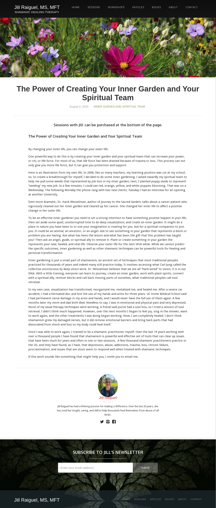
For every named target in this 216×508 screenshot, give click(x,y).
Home (76, 7)
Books (156, 7)
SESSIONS (94, 7)
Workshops (116, 7)
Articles (138, 7)
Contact (191, 7)
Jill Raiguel (108, 398)
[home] (37, 8)
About (173, 7)
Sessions (140, 499)
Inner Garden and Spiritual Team (119, 106)
